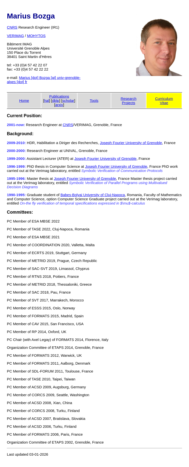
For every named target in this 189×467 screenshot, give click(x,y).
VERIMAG (15, 36)
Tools (94, 100)
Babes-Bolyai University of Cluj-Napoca (93, 195)
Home (24, 100)
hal (46, 100)
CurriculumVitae (164, 100)
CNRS (12, 27)
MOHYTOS (36, 36)
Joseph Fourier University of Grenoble (131, 143)
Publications (59, 96)
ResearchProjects (128, 100)
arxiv (59, 105)
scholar (68, 100)
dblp (55, 100)
